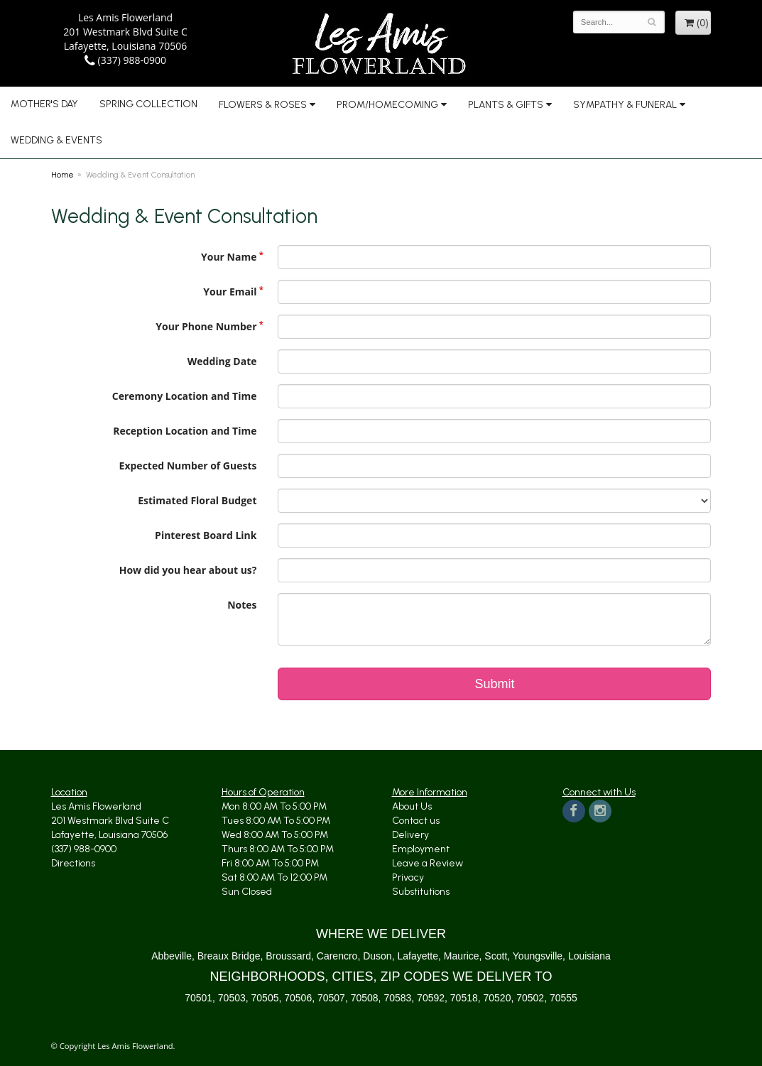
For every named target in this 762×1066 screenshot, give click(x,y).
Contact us (416, 821)
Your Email (229, 291)
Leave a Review (427, 863)
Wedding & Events (56, 140)
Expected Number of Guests (188, 465)
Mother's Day (44, 104)
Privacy (408, 877)
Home (62, 175)
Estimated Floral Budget (197, 500)
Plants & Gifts (505, 105)
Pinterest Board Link (205, 535)
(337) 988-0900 (125, 60)
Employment (421, 849)
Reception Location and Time (184, 430)
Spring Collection (148, 104)
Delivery (410, 835)
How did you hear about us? (188, 570)
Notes (241, 604)
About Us (412, 806)
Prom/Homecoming (387, 105)
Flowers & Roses (263, 105)
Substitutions (421, 892)
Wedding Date (222, 361)
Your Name (228, 256)
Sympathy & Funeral (625, 105)
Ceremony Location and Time (184, 396)
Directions (73, 863)
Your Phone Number (206, 326)
